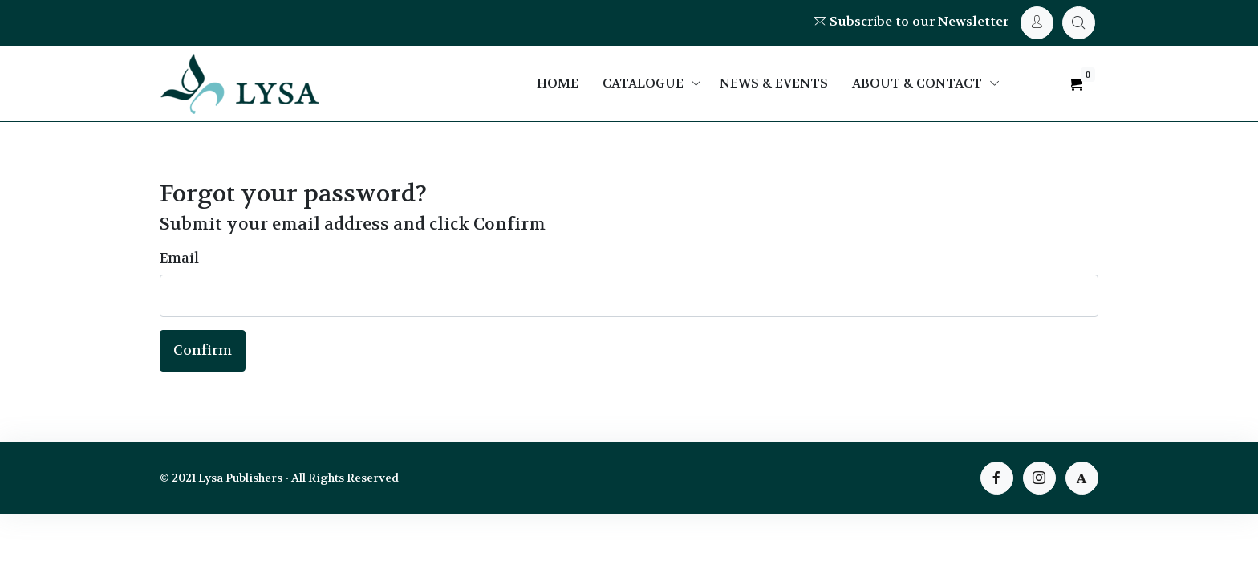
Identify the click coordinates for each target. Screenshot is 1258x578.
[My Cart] (1078, 22)
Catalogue (643, 83)
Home (557, 83)
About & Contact (917, 83)
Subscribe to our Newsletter (911, 21)
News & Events (774, 83)
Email (179, 258)
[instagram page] (1039, 478)
